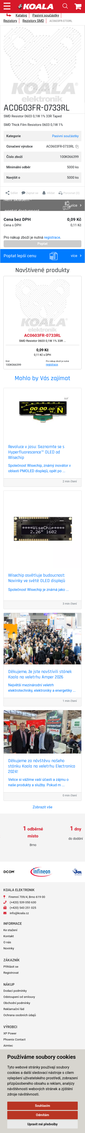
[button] (11, 193)
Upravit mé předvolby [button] (42, 1124)
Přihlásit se (10, 966)
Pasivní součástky (45, 15)
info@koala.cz (19, 913)
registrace (52, 237)
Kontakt (8, 936)
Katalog (21, 15)
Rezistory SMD (33, 21)
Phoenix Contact (14, 1039)
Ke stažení (10, 930)
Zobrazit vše (42, 807)
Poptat (42, 244)
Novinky (8, 948)
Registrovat (11, 972)
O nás (7, 942)
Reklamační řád (13, 1009)
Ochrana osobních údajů (19, 1015)
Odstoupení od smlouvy (19, 997)
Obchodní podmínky (16, 1003)
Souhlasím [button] (42, 1106)
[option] (21, 836)
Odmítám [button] (42, 1115)
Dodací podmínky (15, 990)
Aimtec (8, 1045)
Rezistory (10, 21)
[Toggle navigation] (7, 5)
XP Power (10, 1033)
